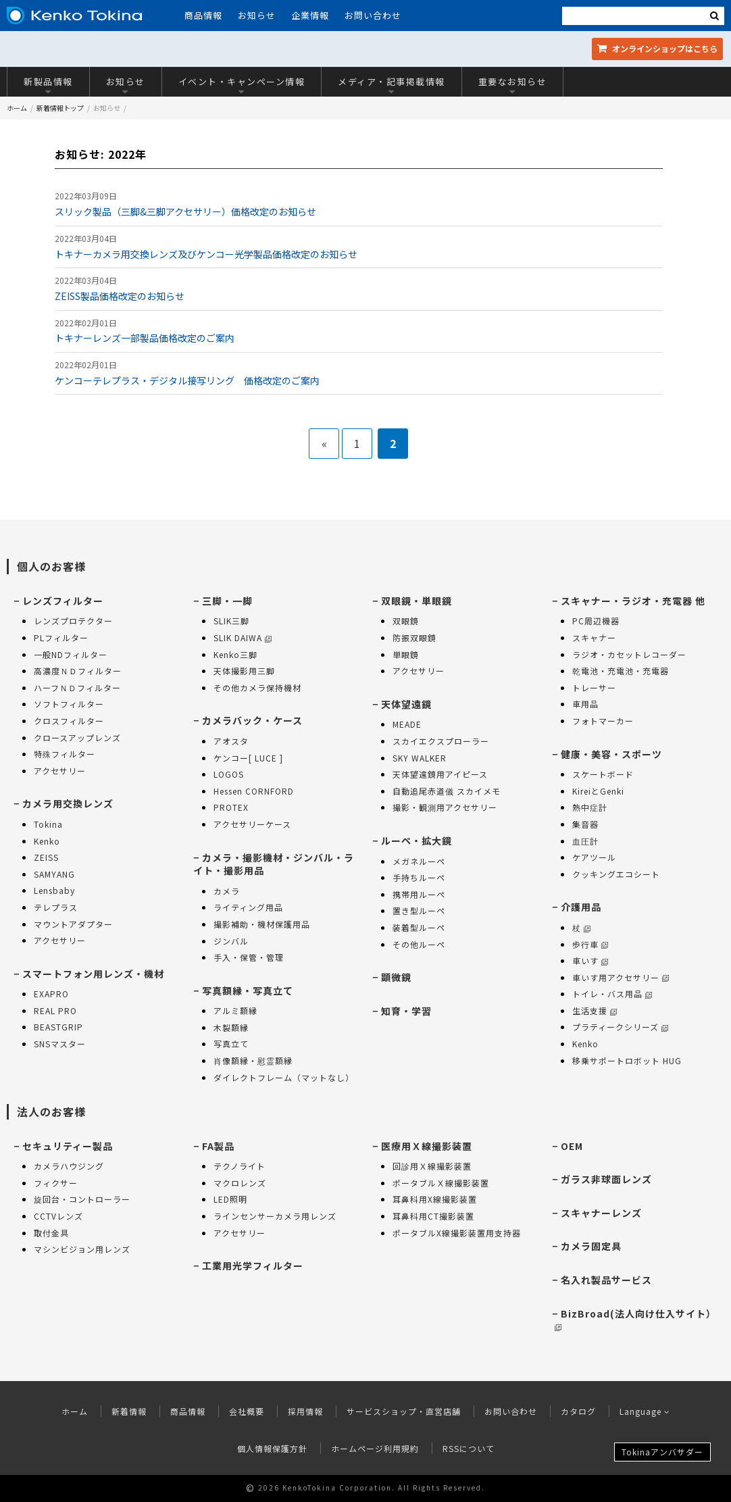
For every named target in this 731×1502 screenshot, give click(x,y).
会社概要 (246, 1411)
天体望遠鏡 (406, 704)
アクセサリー (60, 770)
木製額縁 (231, 1027)
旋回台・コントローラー (82, 1199)
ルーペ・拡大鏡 (416, 840)
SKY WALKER (420, 757)
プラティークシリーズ (620, 1026)
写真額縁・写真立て (247, 990)
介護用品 (581, 906)
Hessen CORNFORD (253, 791)
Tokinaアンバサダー (662, 1451)
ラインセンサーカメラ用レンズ (274, 1216)
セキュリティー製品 (67, 1146)
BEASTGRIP (58, 1026)
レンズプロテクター (73, 620)
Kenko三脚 (235, 654)
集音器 (585, 824)
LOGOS (228, 774)
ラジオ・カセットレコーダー (629, 654)
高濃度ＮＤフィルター (78, 670)
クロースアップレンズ (77, 737)
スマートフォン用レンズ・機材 (93, 973)
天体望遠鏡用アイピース (440, 774)
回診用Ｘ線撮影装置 (432, 1166)
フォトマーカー (603, 720)
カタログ (578, 1411)
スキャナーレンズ (601, 1213)
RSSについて (469, 1448)
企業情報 (310, 15)
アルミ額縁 (235, 1010)
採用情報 (305, 1411)
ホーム (17, 108)
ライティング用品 (248, 907)
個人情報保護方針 (272, 1448)
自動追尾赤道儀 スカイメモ (447, 791)
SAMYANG (54, 874)
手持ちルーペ (419, 877)
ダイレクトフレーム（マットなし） (283, 1077)
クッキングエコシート (616, 874)
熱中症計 (589, 807)
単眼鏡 (406, 654)
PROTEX (231, 807)
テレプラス (56, 907)
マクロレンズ (239, 1182)
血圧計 (585, 841)
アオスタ (231, 741)
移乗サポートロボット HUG (627, 1060)
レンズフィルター (62, 600)
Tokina (48, 824)
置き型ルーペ (419, 910)
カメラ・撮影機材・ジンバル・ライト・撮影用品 (273, 864)
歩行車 (590, 944)
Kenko (47, 841)
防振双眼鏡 (414, 637)
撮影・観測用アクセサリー (445, 807)
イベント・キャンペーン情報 (241, 85)
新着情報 (129, 1411)
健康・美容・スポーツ (611, 754)
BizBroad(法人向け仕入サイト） (635, 1319)
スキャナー (594, 637)
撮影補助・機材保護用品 (261, 924)
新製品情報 (48, 85)
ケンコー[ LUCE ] (248, 757)
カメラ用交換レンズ (68, 803)
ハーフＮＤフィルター (77, 687)
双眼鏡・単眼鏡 (416, 600)
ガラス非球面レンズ (606, 1179)
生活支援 (594, 1010)
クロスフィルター (69, 720)
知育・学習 (406, 1011)
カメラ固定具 (591, 1246)
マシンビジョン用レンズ (82, 1249)
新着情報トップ (60, 108)
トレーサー (594, 687)
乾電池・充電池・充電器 (620, 670)
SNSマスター (60, 1043)
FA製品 (218, 1146)
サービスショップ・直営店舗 (404, 1411)
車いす (590, 960)
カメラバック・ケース (252, 720)
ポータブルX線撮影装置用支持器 (457, 1232)
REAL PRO (55, 1010)
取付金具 (51, 1232)
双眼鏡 (406, 620)
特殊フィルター (64, 753)
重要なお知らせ (512, 85)
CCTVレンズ (58, 1216)
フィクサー (56, 1182)
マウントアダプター (73, 924)
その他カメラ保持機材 (257, 687)
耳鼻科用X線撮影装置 (435, 1199)
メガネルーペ (419, 861)
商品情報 (203, 15)
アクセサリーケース (252, 824)
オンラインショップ (657, 48)
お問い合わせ (373, 15)
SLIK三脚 (231, 620)
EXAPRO (51, 993)
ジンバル (231, 941)
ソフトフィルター (69, 703)
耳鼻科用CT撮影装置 (433, 1216)
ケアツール (594, 857)
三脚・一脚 (227, 600)
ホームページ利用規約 (375, 1448)
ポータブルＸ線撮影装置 (441, 1182)
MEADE (407, 724)
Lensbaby (54, 890)
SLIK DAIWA (242, 637)
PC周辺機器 (596, 620)
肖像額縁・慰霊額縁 (253, 1060)
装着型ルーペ (419, 927)
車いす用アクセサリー (620, 977)
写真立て (231, 1043)
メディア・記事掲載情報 (391, 85)
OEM (572, 1146)
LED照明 (230, 1199)
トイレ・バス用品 (612, 993)
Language (645, 1411)
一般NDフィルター (70, 654)
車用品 (585, 703)
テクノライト (239, 1166)
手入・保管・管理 (248, 957)
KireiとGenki (598, 791)
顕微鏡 (396, 977)
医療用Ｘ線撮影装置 (426, 1146)
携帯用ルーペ (419, 894)
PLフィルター (61, 637)
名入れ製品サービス (606, 1279)
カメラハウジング (69, 1166)
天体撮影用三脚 (244, 670)
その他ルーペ (419, 944)
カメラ (226, 891)
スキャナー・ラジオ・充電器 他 (633, 600)
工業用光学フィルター (252, 1265)
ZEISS (46, 857)
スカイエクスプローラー (441, 741)
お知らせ (257, 15)
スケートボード (603, 774)
